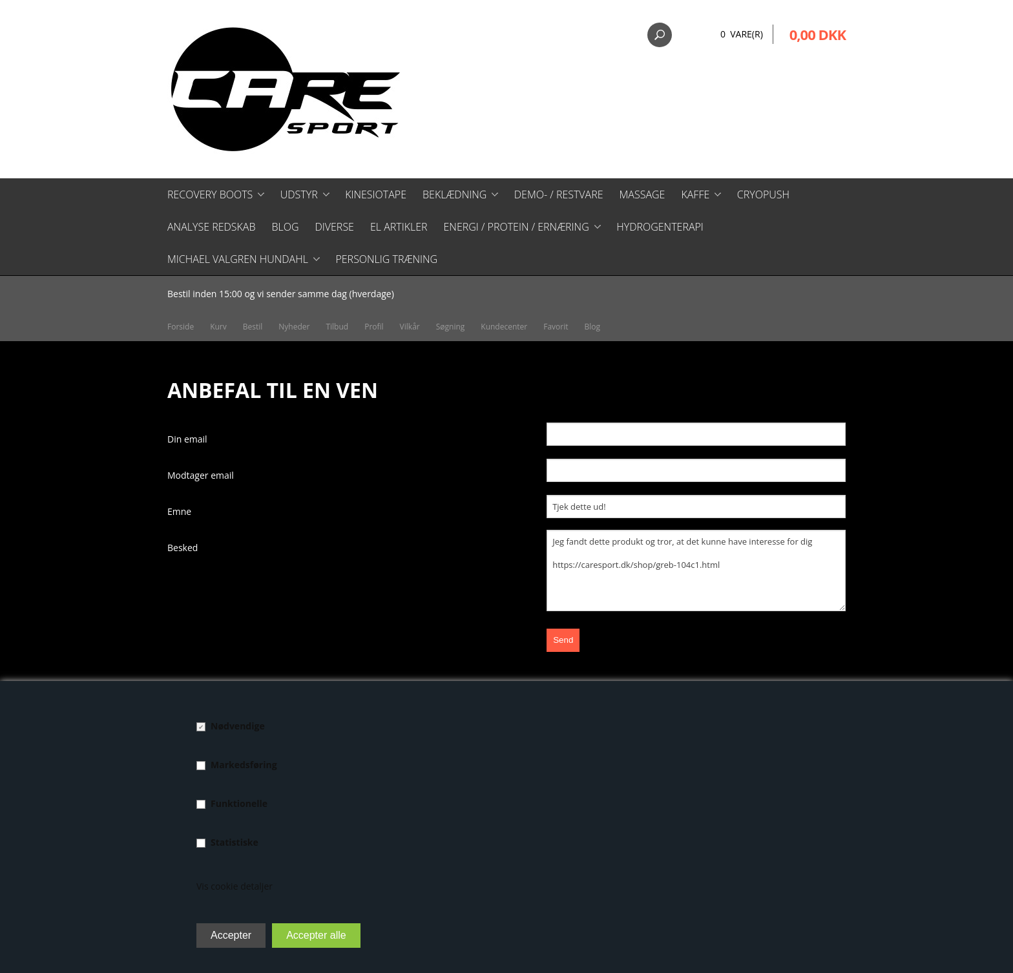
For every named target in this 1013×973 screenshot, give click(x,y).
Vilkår (410, 326)
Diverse (334, 227)
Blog (284, 227)
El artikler (399, 227)
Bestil (253, 326)
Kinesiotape (375, 194)
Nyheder (293, 326)
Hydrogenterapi (660, 227)
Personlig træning (386, 259)
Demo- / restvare (558, 194)
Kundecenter (504, 326)
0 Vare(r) (741, 34)
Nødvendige (238, 726)
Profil (373, 326)
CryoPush (763, 194)
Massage (642, 194)
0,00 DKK (817, 34)
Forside (180, 326)
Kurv (218, 326)
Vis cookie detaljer (234, 886)
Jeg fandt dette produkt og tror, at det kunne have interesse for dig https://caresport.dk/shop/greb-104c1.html (696, 570)
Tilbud (337, 326)
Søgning (450, 326)
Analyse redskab (211, 227)
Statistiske (234, 842)
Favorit (555, 326)
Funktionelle (239, 803)
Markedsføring (244, 765)
